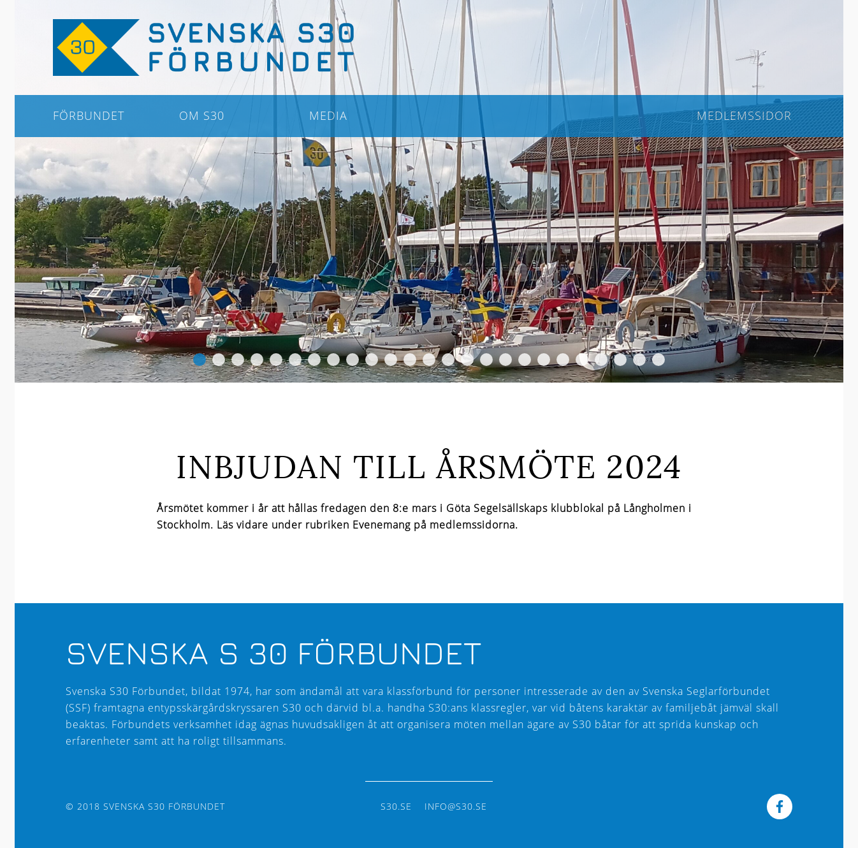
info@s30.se (456, 806)
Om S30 (201, 115)
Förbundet (88, 115)
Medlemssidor (744, 115)
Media (328, 115)
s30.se (396, 806)
